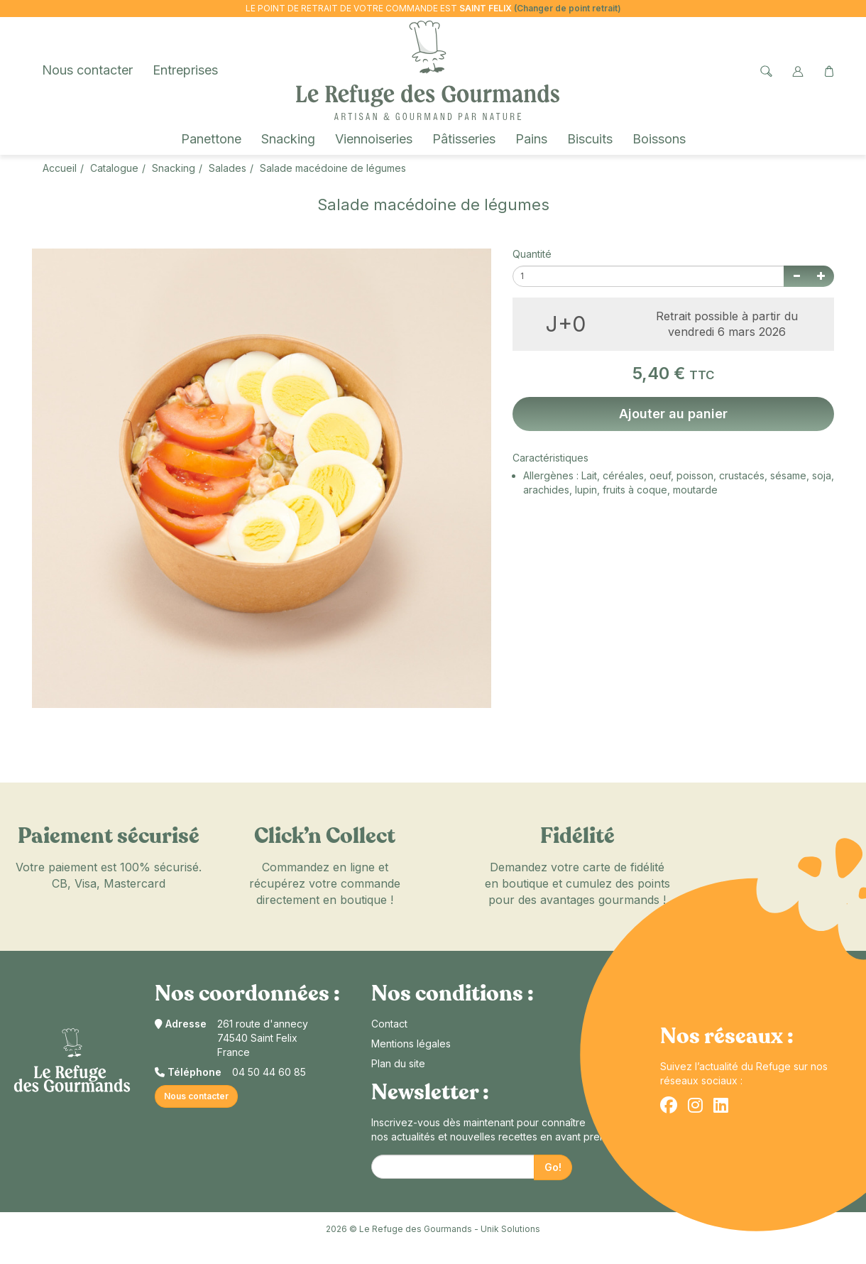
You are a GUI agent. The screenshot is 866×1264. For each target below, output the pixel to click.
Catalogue (114, 168)
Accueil (60, 168)
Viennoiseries (373, 138)
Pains (531, 138)
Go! (552, 1167)
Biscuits (590, 138)
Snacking (288, 138)
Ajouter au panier (673, 413)
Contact (389, 1024)
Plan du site (398, 1063)
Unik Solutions (510, 1229)
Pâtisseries (463, 138)
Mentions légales (411, 1043)
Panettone (211, 138)
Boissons (659, 138)
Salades (227, 168)
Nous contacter (87, 69)
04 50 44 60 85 (269, 1072)
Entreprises (185, 69)
